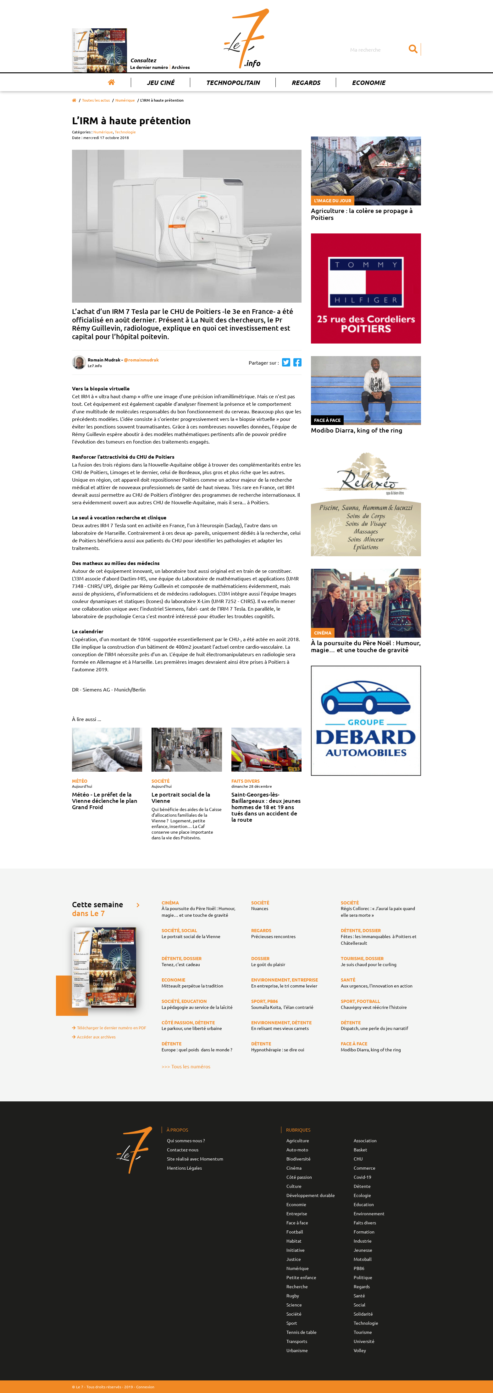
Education (364, 1204)
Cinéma (294, 1168)
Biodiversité (298, 1158)
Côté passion (299, 1177)
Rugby (292, 1295)
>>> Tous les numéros (186, 1066)
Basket (360, 1149)
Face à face (297, 1222)
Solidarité (363, 1314)
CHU (358, 1158)
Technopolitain (233, 82)
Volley (360, 1350)
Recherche (297, 1286)
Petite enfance (301, 1277)
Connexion (145, 1386)
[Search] (385, 49)
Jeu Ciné (160, 82)
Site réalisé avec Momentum (195, 1158)
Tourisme (363, 1332)
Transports (296, 1341)
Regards (305, 82)
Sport (291, 1323)
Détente (362, 1186)
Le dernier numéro (149, 67)
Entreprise (296, 1213)
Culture (294, 1186)
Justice (293, 1259)
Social (359, 1304)
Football (294, 1231)
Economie (368, 82)
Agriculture (297, 1140)
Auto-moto (297, 1149)
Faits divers (245, 781)
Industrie (363, 1241)
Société (160, 781)
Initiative (295, 1250)
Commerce (364, 1168)
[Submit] (413, 49)
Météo (79, 781)
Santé (359, 1295)
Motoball (363, 1259)
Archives (181, 67)
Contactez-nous (182, 1149)
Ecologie (362, 1195)
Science (294, 1304)
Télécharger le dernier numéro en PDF (109, 1027)
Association (365, 1140)
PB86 (359, 1268)
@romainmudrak (141, 359)
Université (364, 1341)
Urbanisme (297, 1350)
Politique (363, 1277)
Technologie (125, 131)
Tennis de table (301, 1332)
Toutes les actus (96, 100)
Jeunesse (363, 1250)
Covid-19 (362, 1177)
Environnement (369, 1213)
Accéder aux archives (94, 1036)
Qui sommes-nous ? (186, 1140)
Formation (364, 1231)
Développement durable (310, 1195)
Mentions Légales (184, 1168)
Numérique (125, 100)
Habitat (294, 1241)
